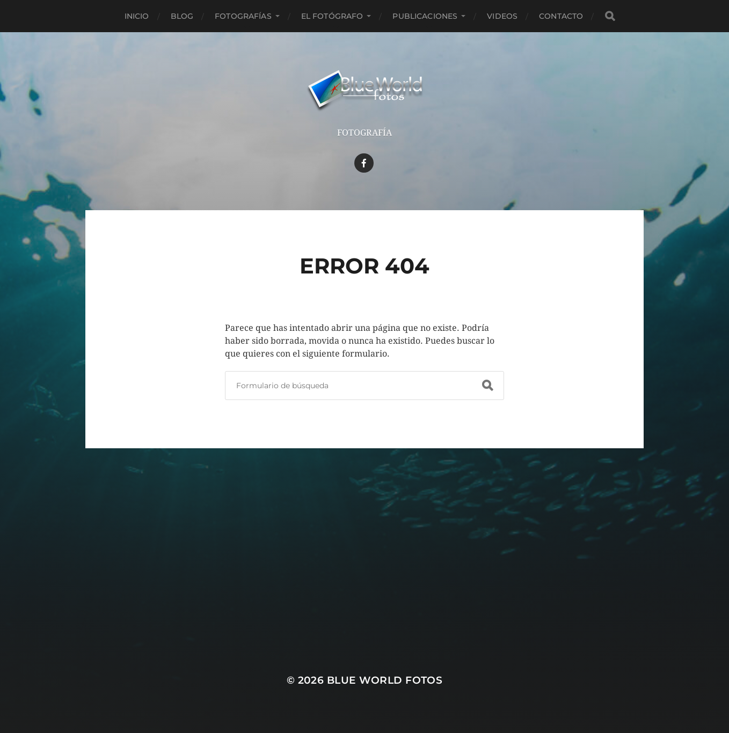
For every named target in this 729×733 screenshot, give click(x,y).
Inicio (137, 16)
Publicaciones (424, 16)
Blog (182, 16)
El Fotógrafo (332, 16)
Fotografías (243, 16)
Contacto (561, 16)
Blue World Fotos (385, 680)
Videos (502, 16)
